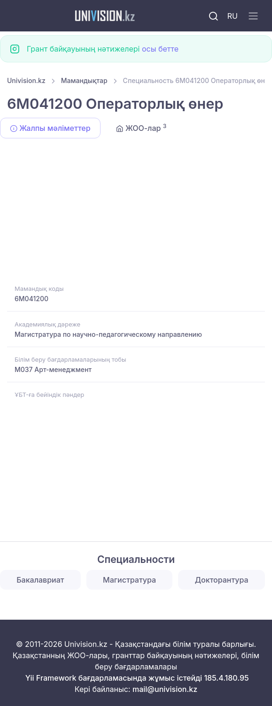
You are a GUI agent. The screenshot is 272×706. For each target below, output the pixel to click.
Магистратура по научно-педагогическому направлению (108, 334)
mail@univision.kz (164, 689)
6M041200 (31, 299)
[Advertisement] (136, 213)
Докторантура (222, 580)
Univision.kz (26, 80)
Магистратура (129, 580)
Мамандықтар (84, 80)
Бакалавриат (40, 580)
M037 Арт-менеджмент (53, 369)
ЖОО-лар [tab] (141, 127)
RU (232, 16)
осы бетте (160, 48)
